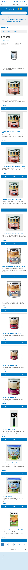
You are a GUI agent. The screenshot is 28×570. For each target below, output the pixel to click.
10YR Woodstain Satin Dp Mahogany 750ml (12, 132)
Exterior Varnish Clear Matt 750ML (11, 365)
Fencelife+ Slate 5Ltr (8, 496)
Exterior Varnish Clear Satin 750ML (11, 397)
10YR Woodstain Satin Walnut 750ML (12, 233)
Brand (8, 31)
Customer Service (6, 558)
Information (4, 555)
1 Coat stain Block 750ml (9, 66)
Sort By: (3, 43)
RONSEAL (16, 31)
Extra (3, 561)
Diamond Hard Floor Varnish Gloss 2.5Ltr (13, 266)
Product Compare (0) (6, 40)
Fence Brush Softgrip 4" (8, 429)
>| (2, 547)
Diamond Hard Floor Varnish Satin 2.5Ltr (13, 300)
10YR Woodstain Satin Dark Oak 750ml (13, 98)
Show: (17, 43)
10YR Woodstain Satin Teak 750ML (11, 199)
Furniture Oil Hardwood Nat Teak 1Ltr (12, 529)
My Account (4, 564)
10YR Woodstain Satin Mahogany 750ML (13, 166)
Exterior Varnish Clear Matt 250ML (11, 333)
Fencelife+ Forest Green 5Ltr (10, 463)
